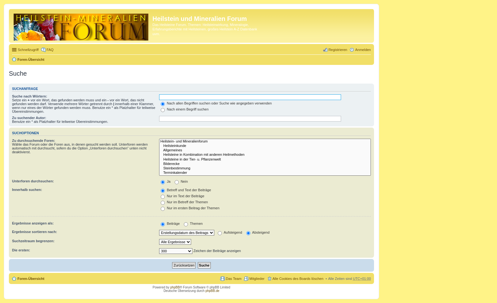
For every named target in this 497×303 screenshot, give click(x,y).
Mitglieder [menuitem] (257, 279)
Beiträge (170, 223)
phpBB (175, 287)
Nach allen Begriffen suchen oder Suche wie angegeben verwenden (216, 103)
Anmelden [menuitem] (363, 50)
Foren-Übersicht (30, 59)
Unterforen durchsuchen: (33, 181)
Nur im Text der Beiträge (182, 196)
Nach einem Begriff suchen (185, 109)
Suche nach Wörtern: (29, 96)
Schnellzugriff (28, 50)
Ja (166, 181)
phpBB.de (212, 291)
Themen (193, 223)
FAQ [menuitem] (50, 50)
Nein (181, 181)
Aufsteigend (230, 232)
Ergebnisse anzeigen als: (33, 223)
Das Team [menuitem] (233, 279)
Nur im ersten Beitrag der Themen (190, 208)
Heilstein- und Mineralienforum (265, 141)
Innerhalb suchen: (27, 190)
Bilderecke (265, 164)
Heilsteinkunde (265, 146)
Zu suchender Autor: (29, 118)
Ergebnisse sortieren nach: (34, 232)
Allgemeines (265, 150)
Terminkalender (265, 173)
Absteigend (258, 232)
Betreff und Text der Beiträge (186, 190)
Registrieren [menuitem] (337, 50)
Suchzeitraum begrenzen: (33, 241)
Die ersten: (21, 250)
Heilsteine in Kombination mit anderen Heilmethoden (265, 155)
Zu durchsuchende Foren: (33, 140)
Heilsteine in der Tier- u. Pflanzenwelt (265, 159)
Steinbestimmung (265, 168)
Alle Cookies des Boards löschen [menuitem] (298, 279)
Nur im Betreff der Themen (184, 202)
